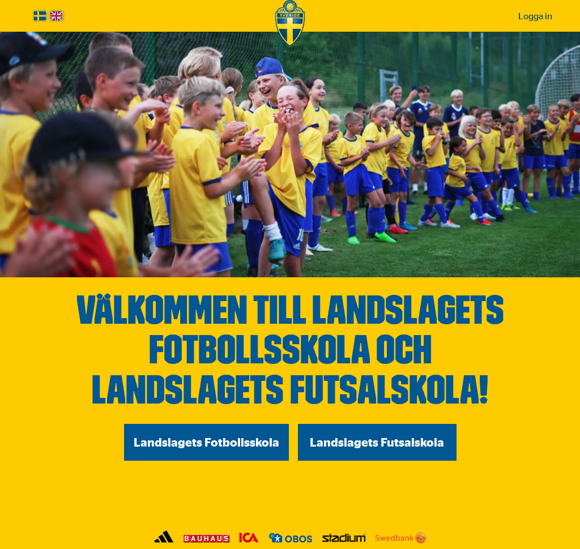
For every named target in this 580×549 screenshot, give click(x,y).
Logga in (535, 16)
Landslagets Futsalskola (377, 442)
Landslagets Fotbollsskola (206, 442)
